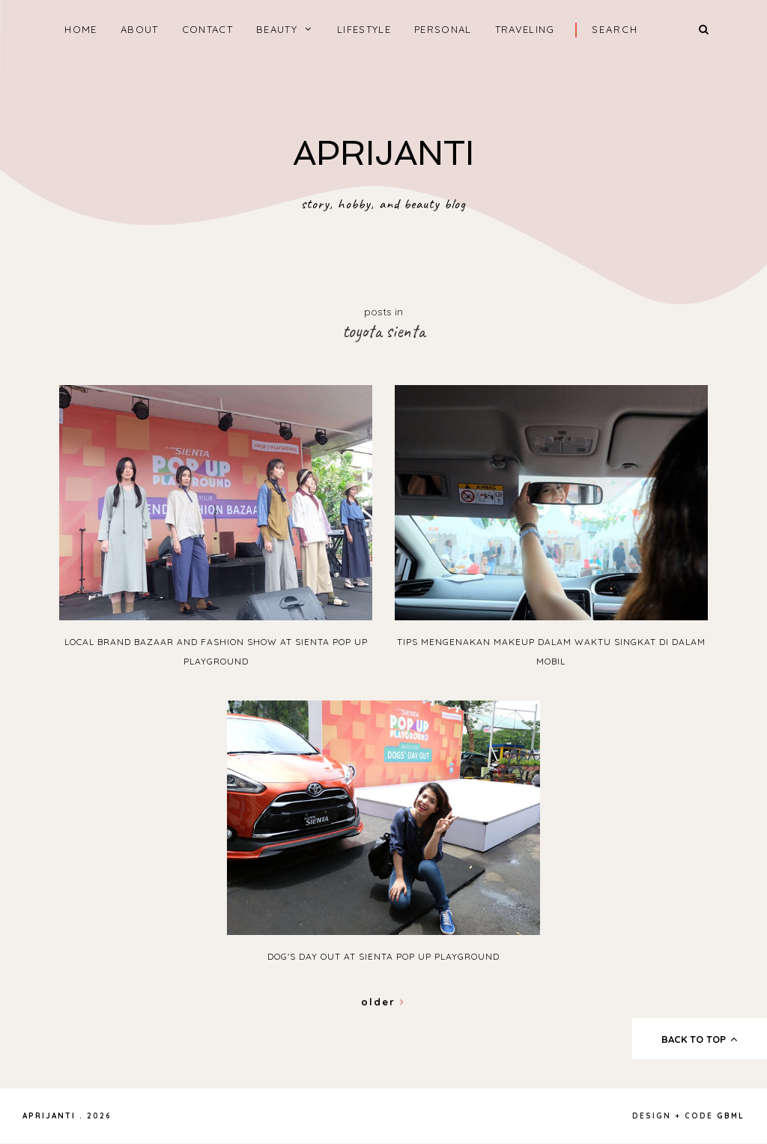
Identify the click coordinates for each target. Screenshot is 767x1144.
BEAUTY (276, 29)
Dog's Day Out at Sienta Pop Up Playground (383, 956)
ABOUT (140, 29)
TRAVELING (525, 29)
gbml (731, 1116)
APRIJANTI (383, 153)
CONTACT (207, 29)
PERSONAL (442, 29)
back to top (700, 1039)
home (80, 29)
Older (383, 1002)
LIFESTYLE (364, 29)
